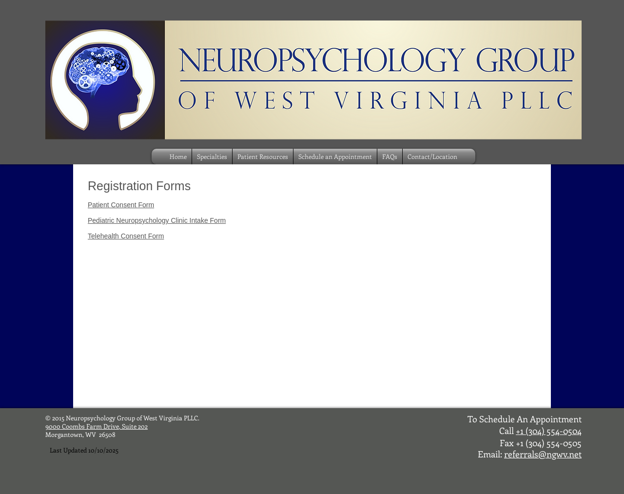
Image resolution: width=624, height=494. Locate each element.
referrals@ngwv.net (543, 454)
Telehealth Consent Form (126, 236)
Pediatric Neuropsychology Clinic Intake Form (157, 220)
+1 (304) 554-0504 (549, 430)
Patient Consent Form (121, 205)
